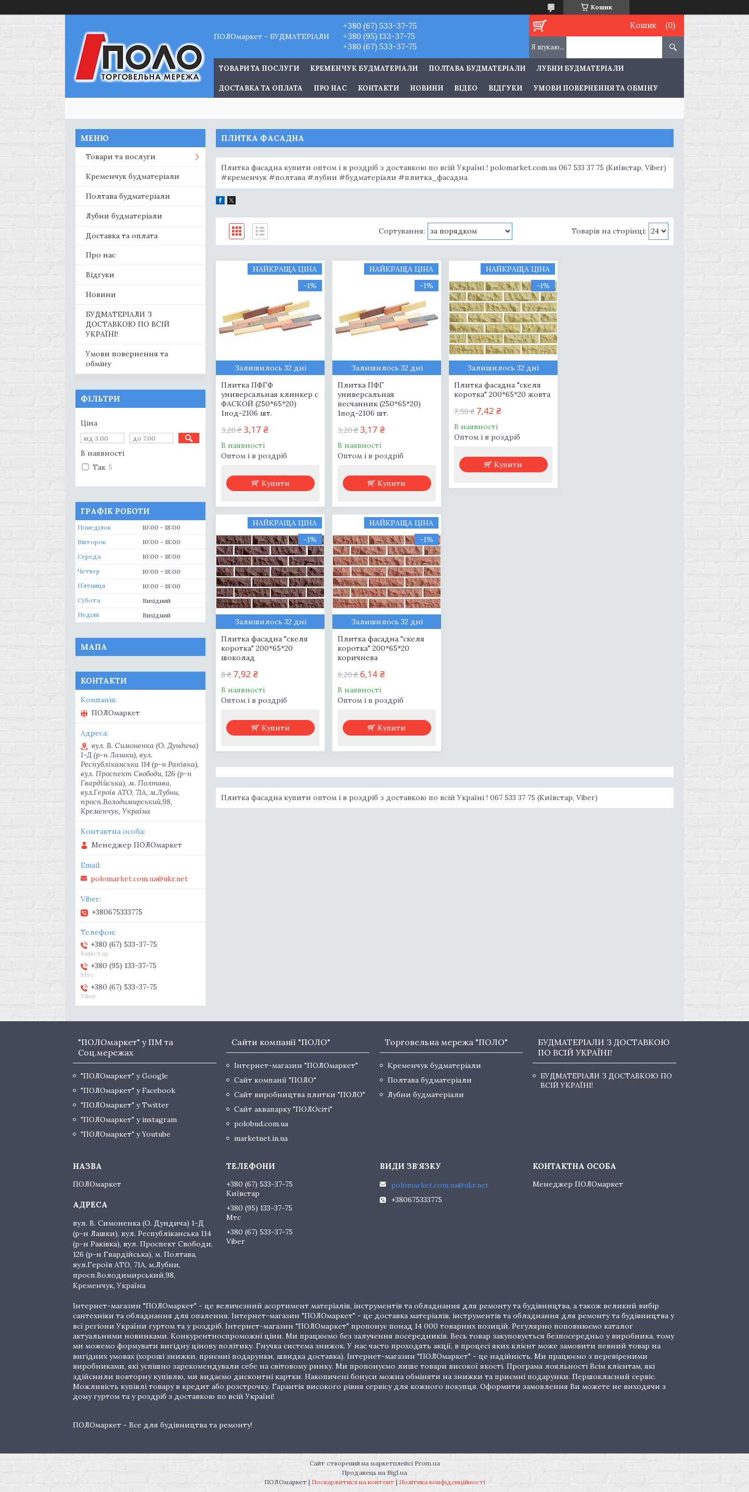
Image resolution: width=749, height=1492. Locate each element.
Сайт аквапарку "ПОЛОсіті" (283, 1109)
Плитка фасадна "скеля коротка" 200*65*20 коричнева (264, 648)
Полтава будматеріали (477, 68)
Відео (465, 88)
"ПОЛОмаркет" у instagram (129, 1119)
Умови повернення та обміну (595, 88)
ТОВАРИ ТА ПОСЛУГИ (259, 68)
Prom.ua (427, 1463)
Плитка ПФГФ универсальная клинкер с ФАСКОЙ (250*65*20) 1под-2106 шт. (269, 399)
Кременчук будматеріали (364, 68)
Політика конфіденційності (442, 1482)
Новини (426, 88)
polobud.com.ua (261, 1123)
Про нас (330, 88)
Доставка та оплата (261, 88)
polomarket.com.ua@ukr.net (139, 878)
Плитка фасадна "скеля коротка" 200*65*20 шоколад (613, 394)
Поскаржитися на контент (353, 1482)
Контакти (378, 88)
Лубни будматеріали (580, 68)
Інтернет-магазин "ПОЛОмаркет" (296, 1065)
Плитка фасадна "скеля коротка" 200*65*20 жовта (502, 389)
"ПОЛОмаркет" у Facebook (128, 1090)
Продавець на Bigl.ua (374, 1472)
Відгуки (505, 88)
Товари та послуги (121, 156)
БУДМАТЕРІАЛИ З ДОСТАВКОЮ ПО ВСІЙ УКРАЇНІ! (128, 324)
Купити (276, 483)
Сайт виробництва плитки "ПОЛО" (299, 1094)
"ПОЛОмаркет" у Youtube (126, 1134)
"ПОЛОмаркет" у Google (124, 1076)
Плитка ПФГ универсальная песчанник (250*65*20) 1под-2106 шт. (379, 399)
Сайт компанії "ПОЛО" (275, 1080)
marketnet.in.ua (261, 1138)
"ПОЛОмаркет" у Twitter (125, 1105)
